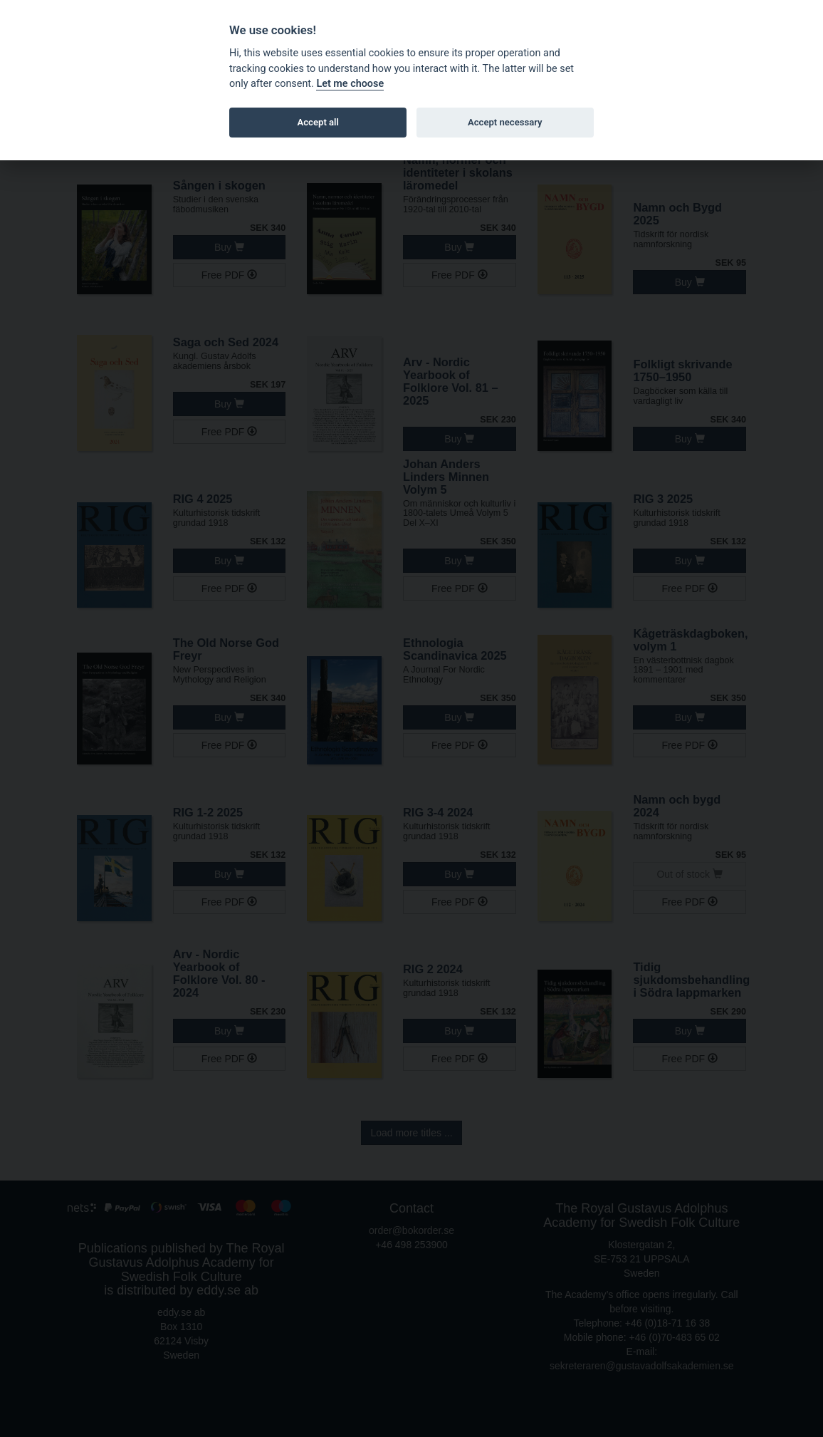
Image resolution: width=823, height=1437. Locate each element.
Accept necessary (505, 122)
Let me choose (350, 84)
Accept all (318, 122)
